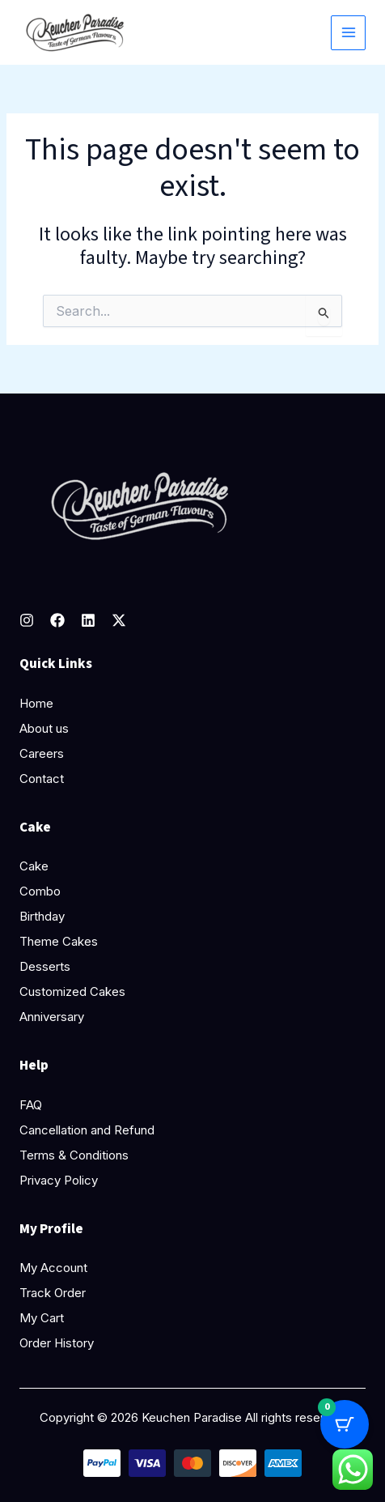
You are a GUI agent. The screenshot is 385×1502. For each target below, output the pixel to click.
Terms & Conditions (74, 1155)
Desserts (44, 966)
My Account (53, 1267)
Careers (41, 753)
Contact (41, 778)
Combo (40, 891)
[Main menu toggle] (348, 32)
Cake (34, 866)
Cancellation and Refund (86, 1130)
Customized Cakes (72, 991)
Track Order (52, 1292)
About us (44, 728)
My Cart (41, 1317)
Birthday (42, 916)
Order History (56, 1343)
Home (36, 703)
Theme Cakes (58, 941)
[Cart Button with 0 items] (344, 1424)
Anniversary (51, 1016)
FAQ (30, 1105)
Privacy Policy (58, 1180)
